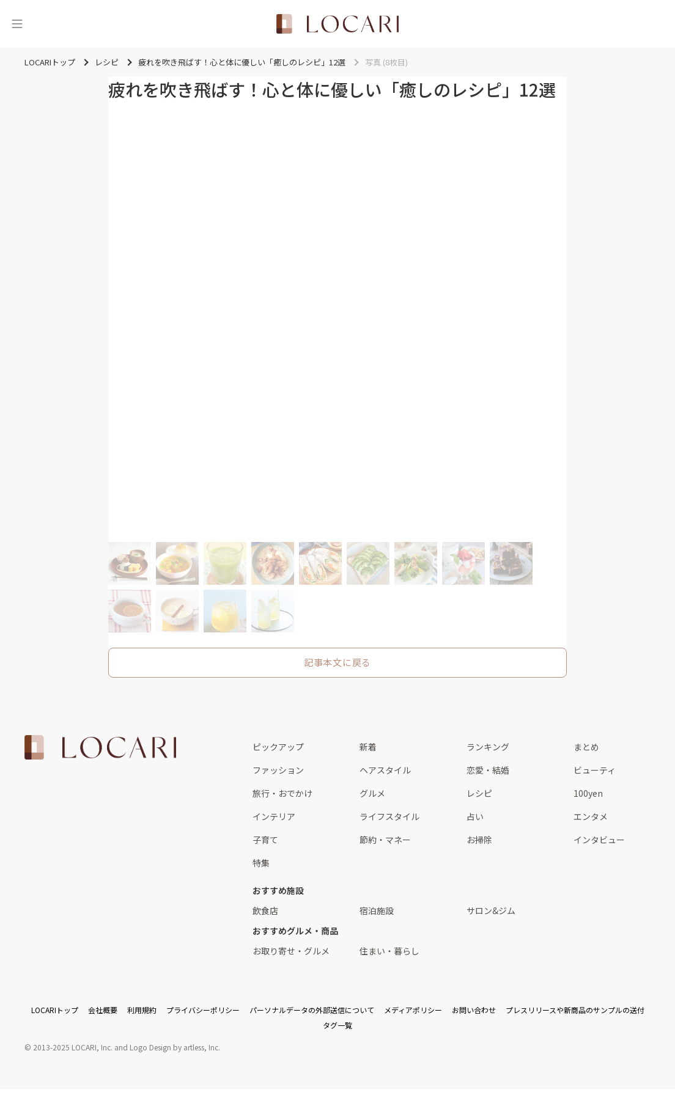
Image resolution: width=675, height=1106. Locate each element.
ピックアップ (278, 747)
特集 (261, 863)
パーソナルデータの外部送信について (311, 1010)
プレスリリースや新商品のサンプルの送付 (575, 1010)
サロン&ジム (491, 910)
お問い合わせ (474, 1010)
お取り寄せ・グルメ (291, 951)
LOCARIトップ (54, 1010)
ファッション (278, 770)
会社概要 (102, 1010)
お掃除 (479, 839)
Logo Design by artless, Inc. (175, 1047)
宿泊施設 (377, 910)
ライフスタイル (389, 816)
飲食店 (265, 910)
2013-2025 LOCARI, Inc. (72, 1047)
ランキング (488, 747)
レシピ (479, 793)
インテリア (274, 816)
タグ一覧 (337, 1025)
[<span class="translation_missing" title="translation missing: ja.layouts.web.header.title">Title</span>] (337, 24)
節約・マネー (385, 839)
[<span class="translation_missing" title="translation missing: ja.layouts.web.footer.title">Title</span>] (100, 747)
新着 (368, 747)
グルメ (372, 793)
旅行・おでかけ (282, 793)
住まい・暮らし (389, 951)
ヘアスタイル (385, 770)
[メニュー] (17, 24)
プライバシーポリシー (203, 1010)
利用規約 (142, 1010)
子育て (265, 839)
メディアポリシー (413, 1010)
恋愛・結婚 (488, 770)
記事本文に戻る (337, 662)
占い (475, 816)
